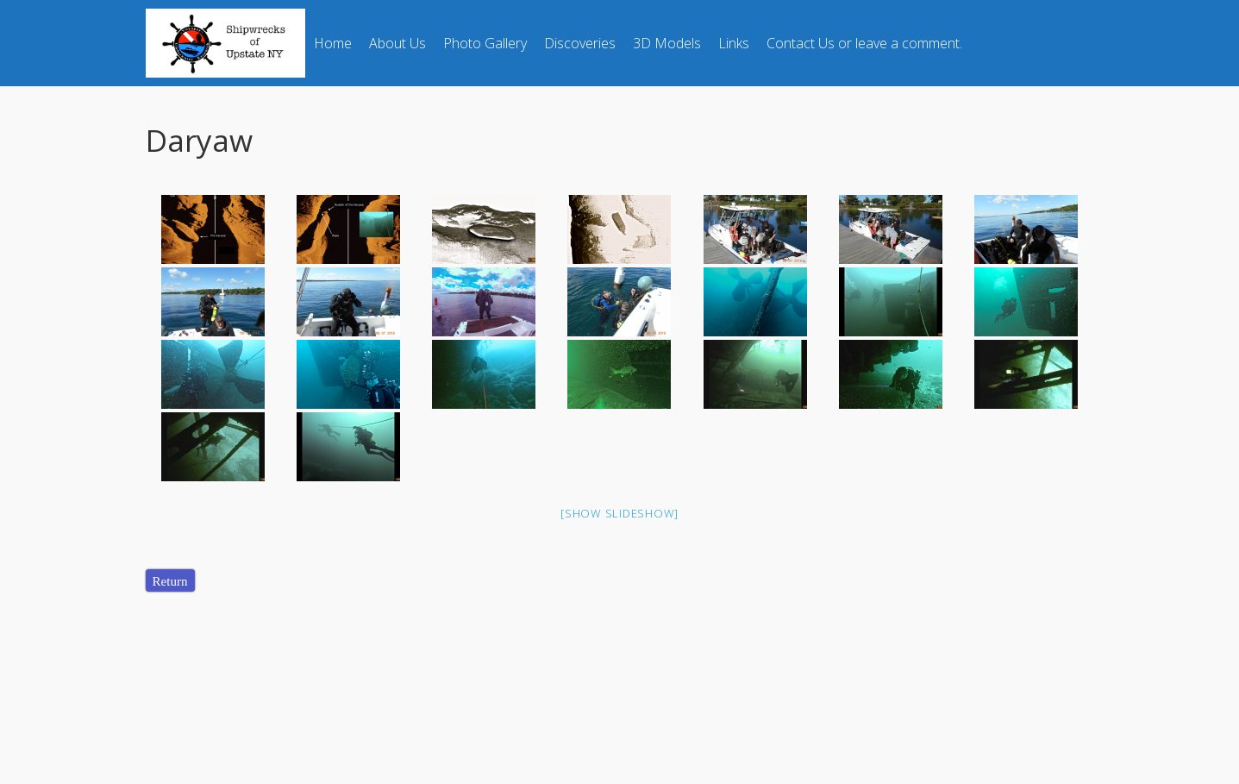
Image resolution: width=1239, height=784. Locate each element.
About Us (397, 43)
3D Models (667, 43)
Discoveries (580, 43)
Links (733, 43)
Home (333, 43)
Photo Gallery (485, 43)
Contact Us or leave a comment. (864, 43)
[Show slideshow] (619, 513)
